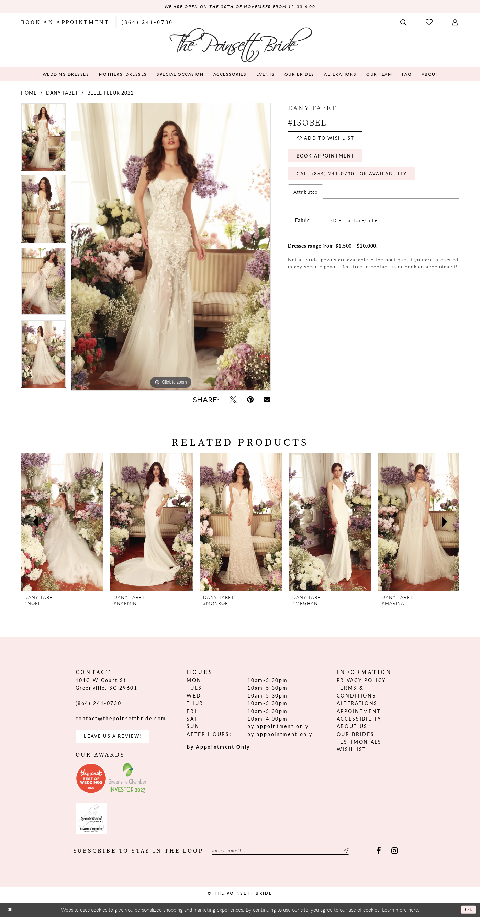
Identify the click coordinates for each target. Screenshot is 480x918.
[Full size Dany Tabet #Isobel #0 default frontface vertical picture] (170, 247)
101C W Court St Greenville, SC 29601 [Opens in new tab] (107, 684)
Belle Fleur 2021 (110, 93)
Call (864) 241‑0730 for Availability (355, 178)
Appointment (359, 711)
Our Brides (356, 734)
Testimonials (359, 742)
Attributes (305, 197)
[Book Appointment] (65, 22)
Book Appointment (328, 159)
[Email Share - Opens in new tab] (267, 400)
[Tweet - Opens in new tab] (233, 399)
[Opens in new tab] (91, 780)
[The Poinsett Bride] (240, 44)
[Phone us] (147, 22)
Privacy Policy (361, 680)
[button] (455, 22)
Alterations (357, 703)
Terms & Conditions (356, 692)
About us (352, 726)
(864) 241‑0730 (99, 703)
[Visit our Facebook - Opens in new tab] (378, 852)
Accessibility (359, 719)
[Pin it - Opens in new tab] (250, 399)
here (413, 911)
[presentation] (62, 523)
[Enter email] (287, 852)
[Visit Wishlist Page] (430, 22)
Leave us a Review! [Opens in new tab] (115, 737)
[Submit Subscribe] (359, 852)
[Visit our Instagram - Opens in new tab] (394, 852)
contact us (383, 272)
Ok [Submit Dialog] (468, 911)
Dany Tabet (62, 93)
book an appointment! (431, 272)
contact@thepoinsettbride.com (121, 718)
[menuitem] (65, 22)
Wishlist (351, 749)
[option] (43, 140)
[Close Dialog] (10, 911)
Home (29, 93)
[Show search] (404, 22)
